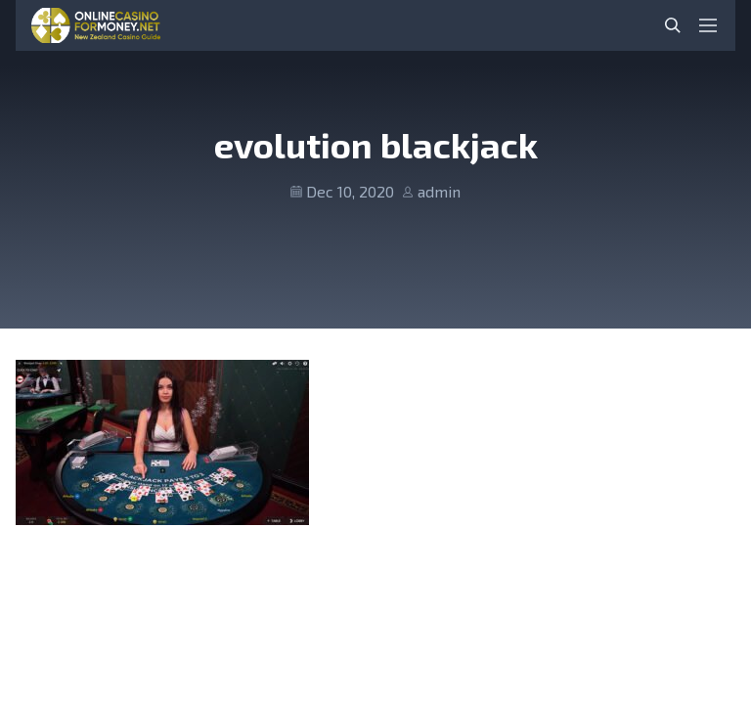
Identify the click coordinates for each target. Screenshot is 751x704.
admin (439, 191)
